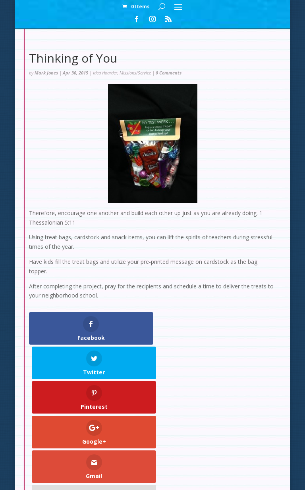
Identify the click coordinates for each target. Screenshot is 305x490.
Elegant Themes (134, 479)
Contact (212, 435)
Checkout (155, 435)
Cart (185, 435)
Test (150, 444)
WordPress (212, 479)
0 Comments (168, 73)
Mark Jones (46, 73)
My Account (115, 435)
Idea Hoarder (105, 73)
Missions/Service (135, 73)
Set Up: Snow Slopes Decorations (88, 444)
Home (81, 435)
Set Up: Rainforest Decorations (210, 444)
